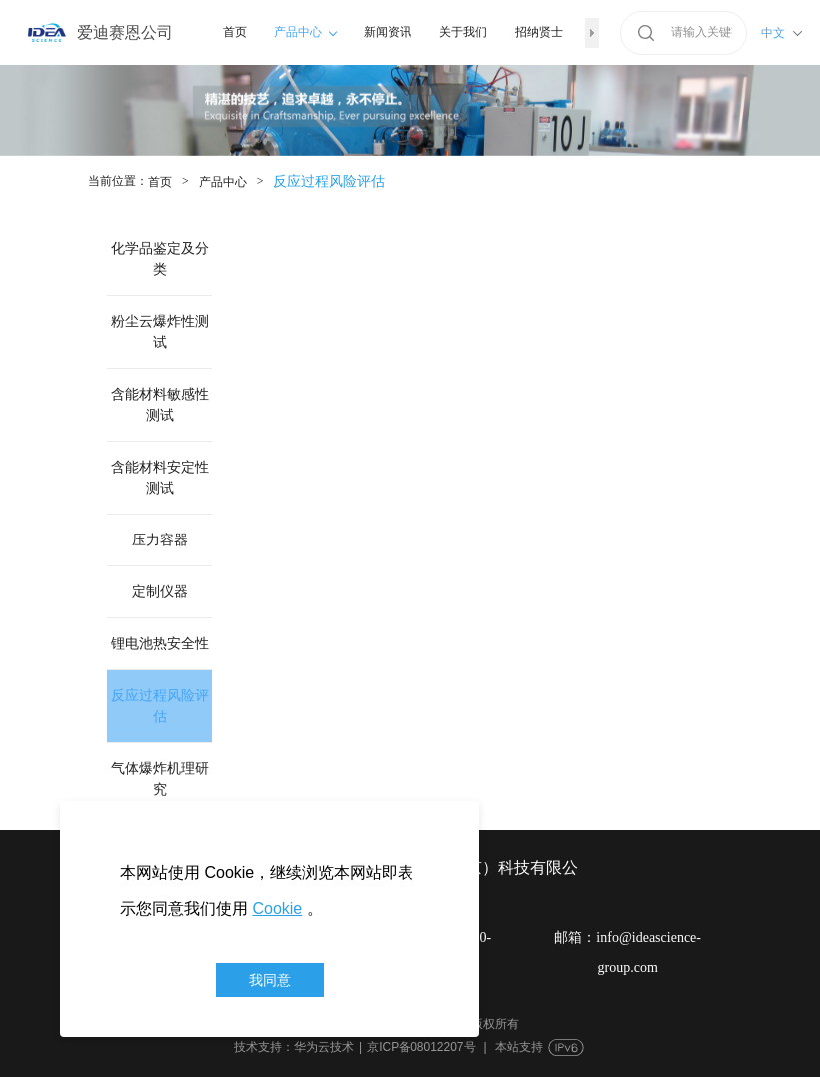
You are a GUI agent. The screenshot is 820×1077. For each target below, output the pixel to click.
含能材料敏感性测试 (160, 405)
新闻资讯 (387, 32)
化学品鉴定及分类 (160, 259)
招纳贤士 (539, 32)
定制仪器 (160, 591)
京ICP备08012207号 (421, 1047)
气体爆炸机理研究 (160, 779)
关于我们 (463, 32)
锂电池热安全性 (160, 643)
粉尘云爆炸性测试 (160, 332)
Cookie (277, 908)
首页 (235, 32)
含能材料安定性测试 (160, 478)
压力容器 (160, 540)
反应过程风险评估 (160, 706)
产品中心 (305, 32)
